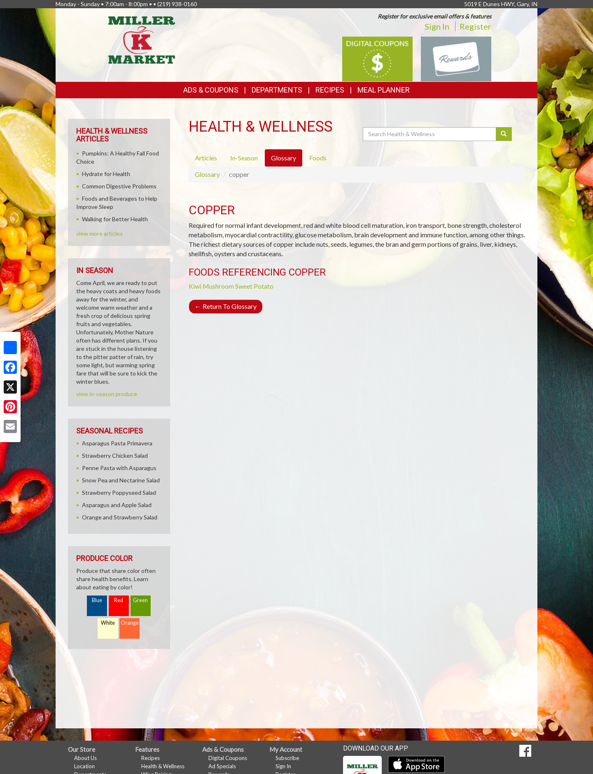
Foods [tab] (318, 158)
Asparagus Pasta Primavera (117, 443)
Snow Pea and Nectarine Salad (121, 480)
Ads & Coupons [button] (210, 90)
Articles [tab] (206, 158)
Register (475, 26)
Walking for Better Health (115, 219)
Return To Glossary (226, 306)
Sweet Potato (254, 286)
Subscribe (287, 758)
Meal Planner (383, 90)
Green (140, 600)
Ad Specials (222, 766)
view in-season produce (106, 393)
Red (118, 600)
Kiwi (195, 286)
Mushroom (218, 286)
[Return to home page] (141, 39)
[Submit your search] (504, 134)
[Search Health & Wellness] (430, 134)
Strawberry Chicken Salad (115, 455)
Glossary (207, 174)
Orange (130, 623)
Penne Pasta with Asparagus (119, 467)
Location (84, 766)
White (108, 623)
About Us (85, 758)
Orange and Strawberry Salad (119, 517)
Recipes (329, 90)
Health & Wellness (162, 766)
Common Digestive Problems (119, 186)
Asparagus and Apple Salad (117, 504)
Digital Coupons (227, 758)
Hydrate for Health (106, 173)
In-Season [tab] (244, 158)
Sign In (437, 26)
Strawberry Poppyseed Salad (119, 492)
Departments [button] (277, 90)
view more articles (99, 233)
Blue (97, 600)
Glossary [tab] (283, 158)
